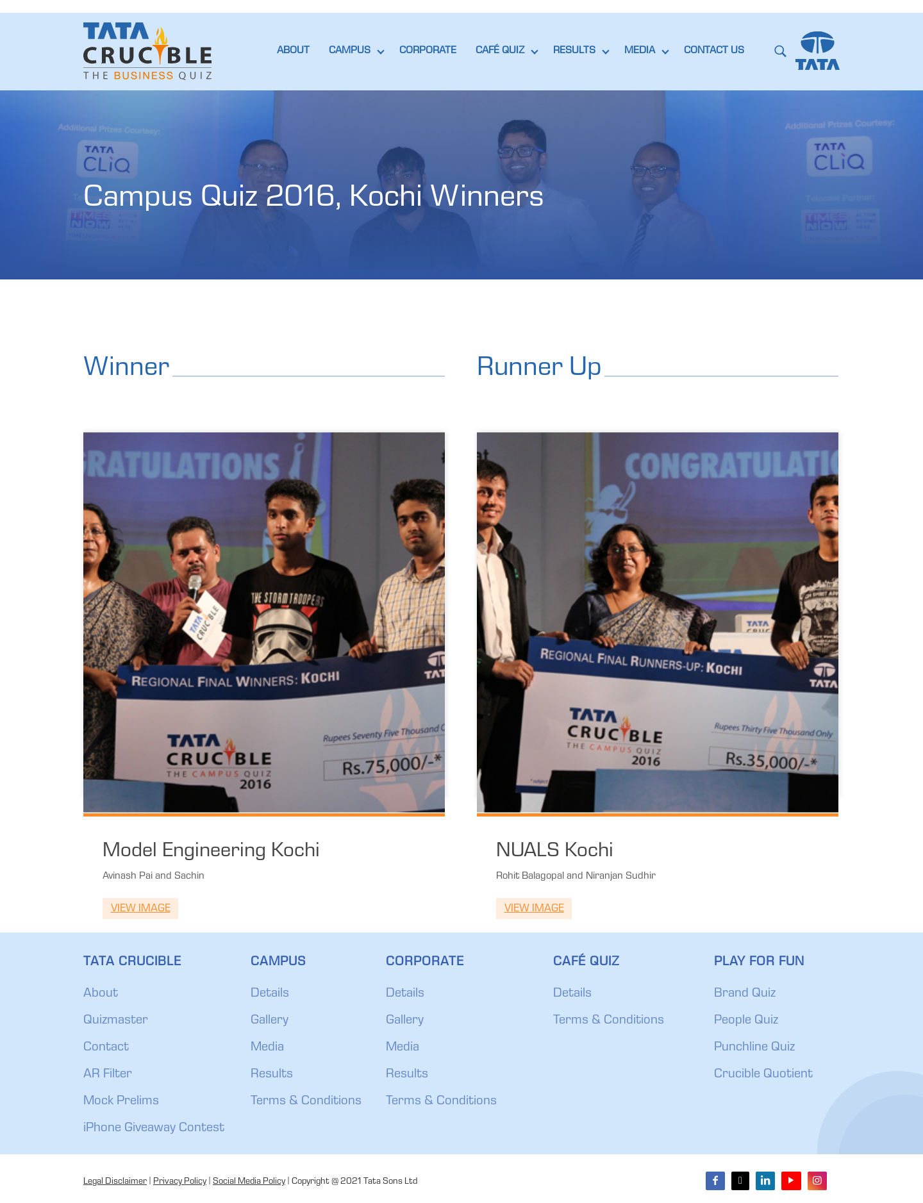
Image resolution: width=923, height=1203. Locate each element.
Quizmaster (115, 1021)
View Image (140, 909)
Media (267, 1047)
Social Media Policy (249, 1181)
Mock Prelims (121, 1101)
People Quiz (746, 1021)
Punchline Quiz (754, 1047)
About (100, 994)
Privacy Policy (179, 1181)
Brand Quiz (745, 994)
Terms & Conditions (306, 1101)
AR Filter (107, 1074)
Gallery (269, 1021)
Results (272, 1074)
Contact (106, 1047)
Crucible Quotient (763, 1074)
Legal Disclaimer (115, 1181)
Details (270, 994)
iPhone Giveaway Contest (153, 1128)
